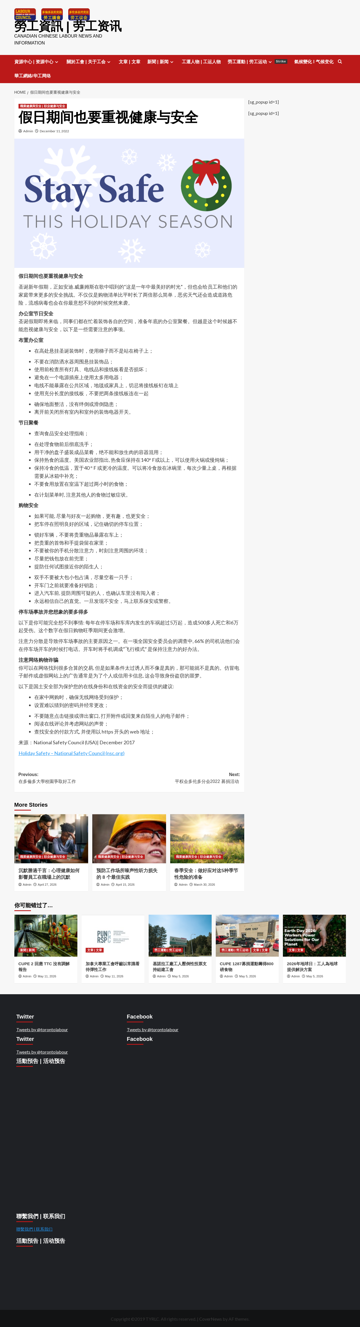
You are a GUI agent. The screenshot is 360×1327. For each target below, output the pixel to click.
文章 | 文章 (129, 60)
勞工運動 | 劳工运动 (257, 60)
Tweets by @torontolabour (42, 1028)
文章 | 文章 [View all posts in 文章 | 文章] (94, 949)
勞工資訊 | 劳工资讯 (63, 26)
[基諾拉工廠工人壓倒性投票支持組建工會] (180, 935)
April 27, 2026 (47, 883)
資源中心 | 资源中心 (37, 60)
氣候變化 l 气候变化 (313, 60)
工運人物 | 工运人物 (201, 60)
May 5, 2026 (180, 975)
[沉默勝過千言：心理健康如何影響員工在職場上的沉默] (51, 837)
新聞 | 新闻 (161, 60)
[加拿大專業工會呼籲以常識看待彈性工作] (113, 935)
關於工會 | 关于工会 (89, 60)
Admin (28, 130)
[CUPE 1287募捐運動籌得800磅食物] (247, 935)
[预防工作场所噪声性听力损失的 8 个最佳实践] (129, 837)
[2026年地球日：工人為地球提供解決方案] (314, 935)
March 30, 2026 (204, 883)
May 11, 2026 (47, 975)
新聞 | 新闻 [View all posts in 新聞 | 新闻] (27, 949)
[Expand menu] (56, 61)
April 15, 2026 (125, 883)
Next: (184, 777)
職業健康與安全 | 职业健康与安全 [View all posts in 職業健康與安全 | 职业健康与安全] (42, 105)
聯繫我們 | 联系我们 (34, 1227)
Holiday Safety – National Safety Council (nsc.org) (72, 752)
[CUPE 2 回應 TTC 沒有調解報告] (45, 935)
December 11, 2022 (54, 130)
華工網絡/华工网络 (32, 74)
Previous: (74, 777)
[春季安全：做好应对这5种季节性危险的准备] (207, 837)
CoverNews (210, 1318)
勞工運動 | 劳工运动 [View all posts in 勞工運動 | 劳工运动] (167, 949)
